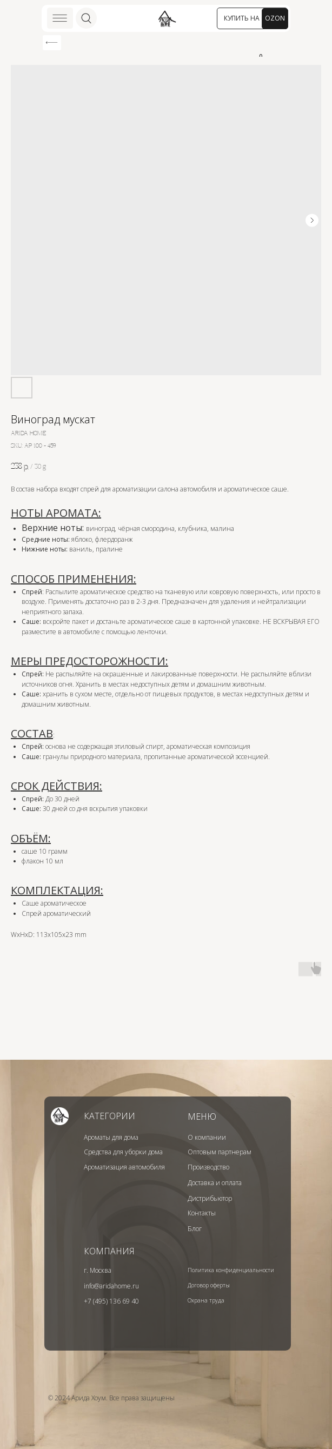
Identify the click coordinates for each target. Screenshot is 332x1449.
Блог (195, 1228)
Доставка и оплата (215, 1182)
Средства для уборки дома (123, 1151)
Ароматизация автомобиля (124, 1167)
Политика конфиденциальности (231, 1270)
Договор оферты (209, 1285)
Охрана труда (206, 1300)
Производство (208, 1167)
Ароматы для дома (111, 1137)
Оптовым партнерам (219, 1151)
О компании (207, 1137)
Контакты (202, 1213)
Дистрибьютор (210, 1198)
